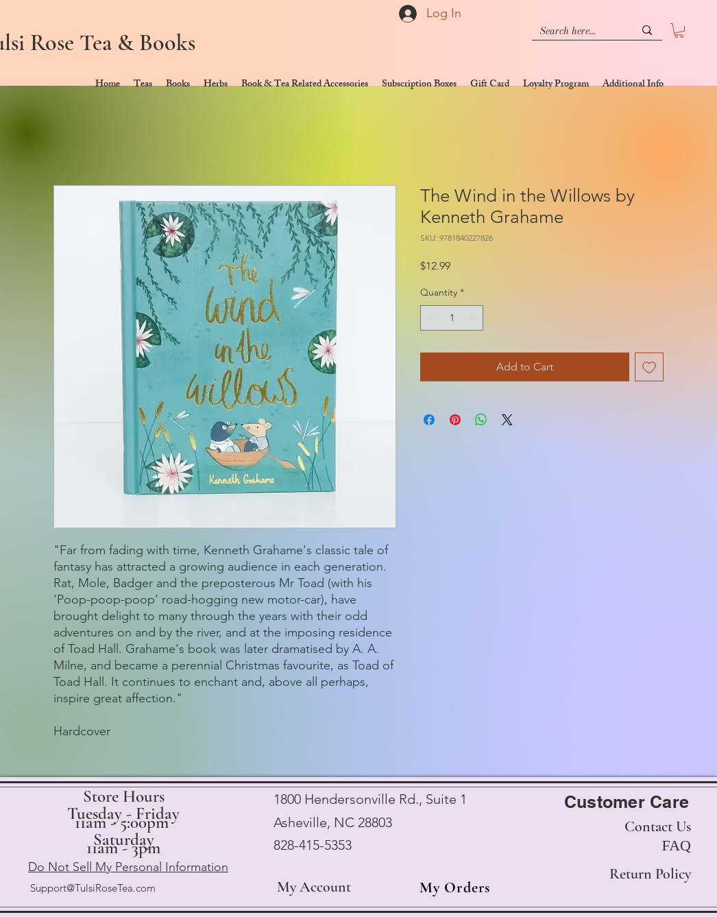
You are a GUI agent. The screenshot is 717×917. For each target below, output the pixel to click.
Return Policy (650, 874)
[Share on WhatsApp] (481, 420)
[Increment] (472, 318)
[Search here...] (576, 31)
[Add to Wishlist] (649, 367)
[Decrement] (430, 318)
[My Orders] (450, 887)
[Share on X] (507, 420)
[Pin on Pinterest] (455, 420)
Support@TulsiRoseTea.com (93, 887)
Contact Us (657, 826)
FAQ (676, 845)
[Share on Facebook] (429, 420)
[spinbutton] (451, 318)
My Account (314, 887)
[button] (679, 30)
